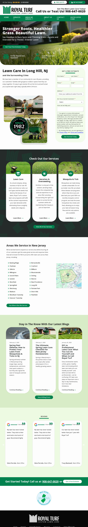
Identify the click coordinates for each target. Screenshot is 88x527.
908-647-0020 (50, 481)
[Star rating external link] (23, 2)
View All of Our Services (44, 227)
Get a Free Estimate (72, 481)
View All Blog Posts (44, 397)
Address (59, 91)
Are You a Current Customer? (65, 99)
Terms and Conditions (76, 132)
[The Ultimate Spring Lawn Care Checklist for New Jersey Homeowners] (44, 360)
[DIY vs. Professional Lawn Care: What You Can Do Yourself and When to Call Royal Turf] (70, 360)
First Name (60, 76)
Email (72, 83)
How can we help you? (63, 105)
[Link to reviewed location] (16, 424)
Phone (59, 83)
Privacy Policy (63, 132)
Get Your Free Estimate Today (15, 47)
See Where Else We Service (18, 305)
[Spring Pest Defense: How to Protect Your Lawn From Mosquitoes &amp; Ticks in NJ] (18, 360)
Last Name (74, 76)
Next (84, 445)
